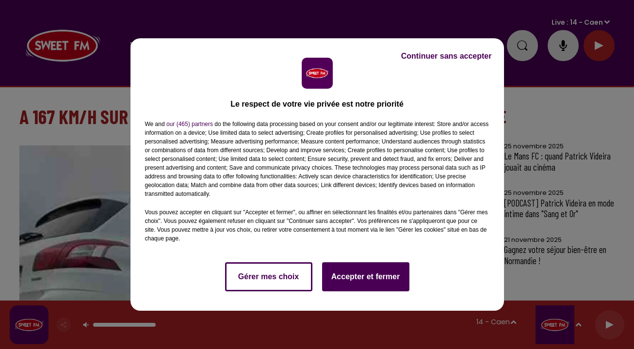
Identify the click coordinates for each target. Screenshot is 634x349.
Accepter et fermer (365, 276)
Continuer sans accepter (446, 56)
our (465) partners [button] (189, 124)
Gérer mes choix (268, 276)
